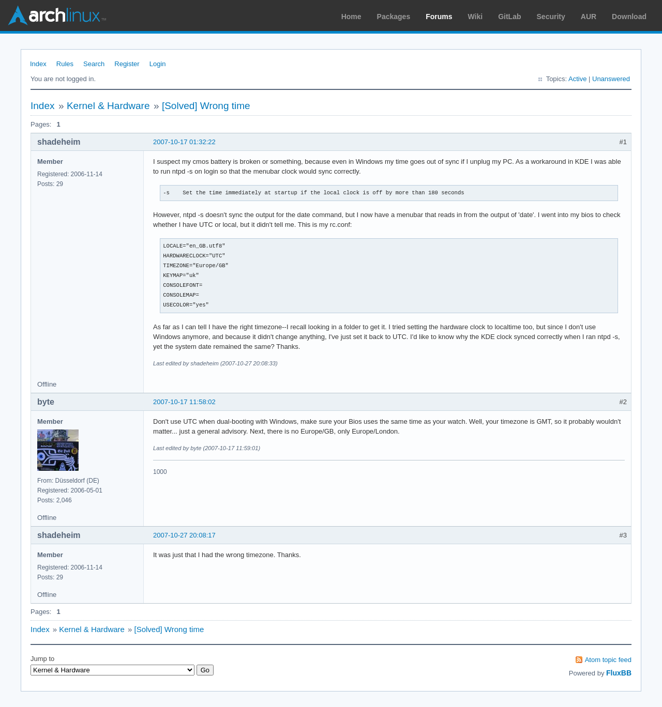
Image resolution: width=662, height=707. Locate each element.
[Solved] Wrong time (206, 105)
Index (38, 64)
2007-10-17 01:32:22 (184, 142)
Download (629, 16)
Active (577, 79)
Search (93, 64)
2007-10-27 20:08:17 (184, 535)
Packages (394, 16)
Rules (64, 64)
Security (551, 16)
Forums (439, 16)
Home (351, 16)
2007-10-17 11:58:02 (184, 402)
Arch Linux (57, 15)
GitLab (509, 16)
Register (126, 64)
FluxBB (618, 673)
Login (157, 64)
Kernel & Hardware (108, 105)
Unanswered (611, 79)
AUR (588, 16)
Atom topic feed (608, 660)
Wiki (475, 16)
